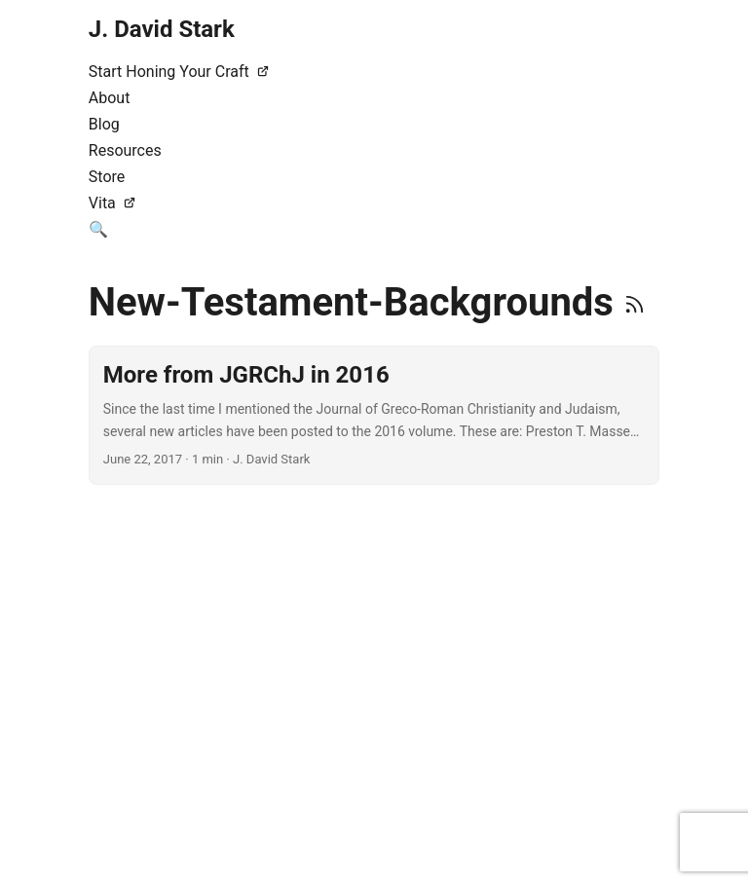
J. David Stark (162, 29)
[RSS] (634, 302)
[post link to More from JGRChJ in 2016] (374, 415)
